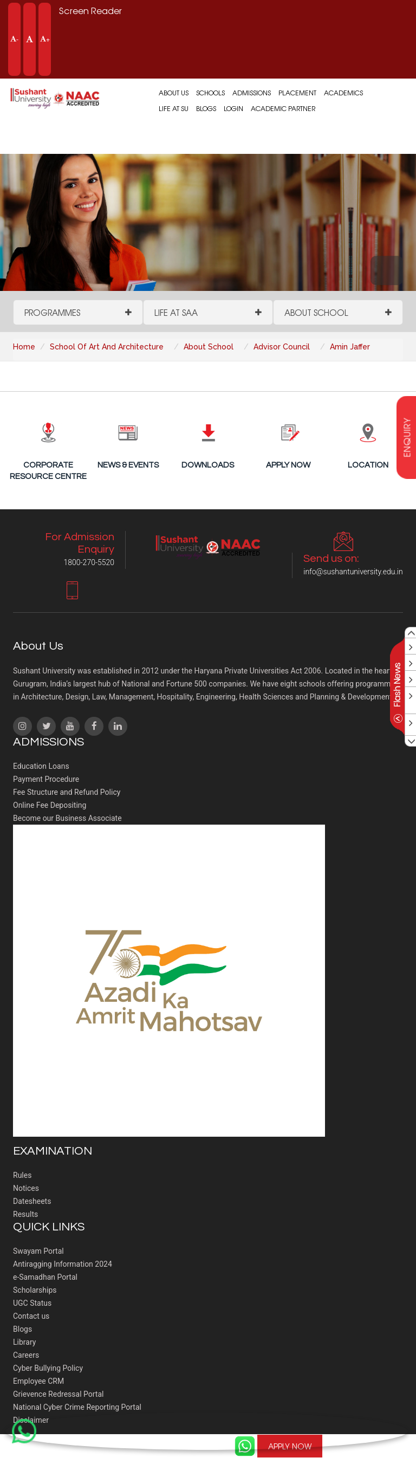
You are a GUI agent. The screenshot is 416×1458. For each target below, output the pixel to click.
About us (173, 93)
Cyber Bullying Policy (48, 1368)
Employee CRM (38, 1381)
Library (24, 1342)
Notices (26, 1188)
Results (25, 1214)
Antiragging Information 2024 (62, 1264)
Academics (343, 93)
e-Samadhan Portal (45, 1277)
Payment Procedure (46, 779)
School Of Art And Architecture (107, 346)
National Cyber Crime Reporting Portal (77, 1407)
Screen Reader (90, 10)
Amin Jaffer (350, 346)
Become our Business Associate (67, 818)
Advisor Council (281, 346)
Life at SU (173, 108)
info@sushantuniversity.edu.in (352, 571)
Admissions (251, 93)
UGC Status (32, 1303)
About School (316, 312)
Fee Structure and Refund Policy (66, 792)
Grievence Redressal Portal (58, 1394)
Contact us (31, 1316)
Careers (26, 1355)
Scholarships (35, 1290)
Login (233, 108)
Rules (22, 1175)
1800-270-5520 (375, 1446)
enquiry (406, 437)
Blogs (206, 108)
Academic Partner (283, 108)
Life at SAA (176, 312)
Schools (210, 93)
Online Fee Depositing (49, 805)
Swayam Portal (38, 1251)
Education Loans (41, 766)
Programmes (52, 312)
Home (24, 346)
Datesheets (32, 1201)
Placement (297, 93)
